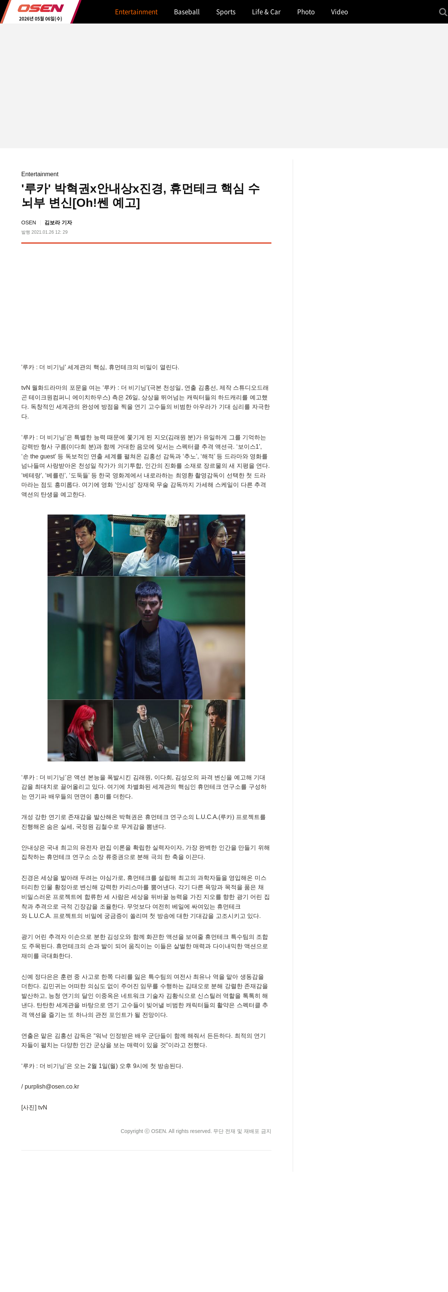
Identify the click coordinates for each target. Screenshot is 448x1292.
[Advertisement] (209, 301)
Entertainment (40, 174)
